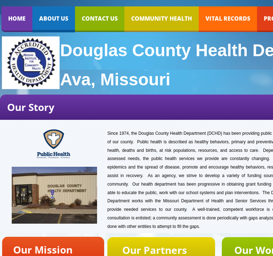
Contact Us (100, 18)
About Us (53, 18)
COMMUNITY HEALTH (161, 18)
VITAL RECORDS (227, 18)
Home (17, 18)
